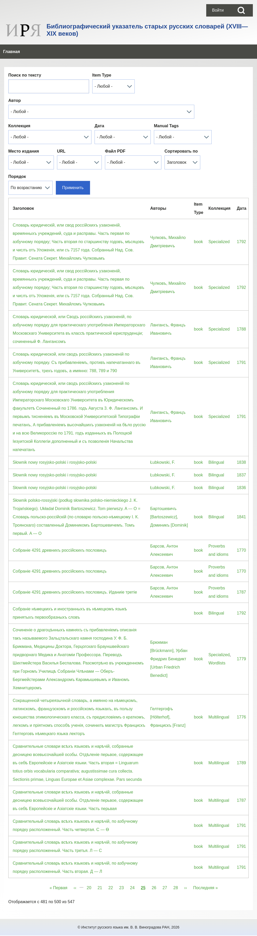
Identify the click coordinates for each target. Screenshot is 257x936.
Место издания (23, 138)
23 (123, 873)
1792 (241, 228)
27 (166, 873)
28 (177, 873)
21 (101, 873)
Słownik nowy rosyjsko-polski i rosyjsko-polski (55, 449)
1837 (241, 461)
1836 (241, 474)
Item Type (101, 61)
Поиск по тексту (24, 61)
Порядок (17, 163)
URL (61, 138)
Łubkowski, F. (162, 449)
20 (91, 873)
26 (155, 873)
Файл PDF (115, 138)
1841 (241, 503)
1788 (241, 315)
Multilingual (218, 703)
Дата (99, 112)
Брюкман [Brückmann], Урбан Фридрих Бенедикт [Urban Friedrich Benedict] (169, 645)
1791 (241, 349)
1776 (241, 703)
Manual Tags (166, 112)
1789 (241, 749)
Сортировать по (181, 138)
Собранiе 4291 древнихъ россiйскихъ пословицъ (59, 537)
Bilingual (216, 449)
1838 (241, 449)
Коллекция (19, 112)
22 (112, 873)
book (198, 228)
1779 (241, 645)
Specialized (219, 228)
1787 (241, 578)
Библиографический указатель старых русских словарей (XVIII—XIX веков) (147, 30)
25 (143, 873)
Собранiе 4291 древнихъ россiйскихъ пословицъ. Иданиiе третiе (75, 578)
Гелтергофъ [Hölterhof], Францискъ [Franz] (167, 703)
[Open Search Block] (241, 10)
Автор (14, 87)
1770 (241, 537)
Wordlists (216, 649)
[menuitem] (218, 10)
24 (134, 873)
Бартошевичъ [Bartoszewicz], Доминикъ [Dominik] (169, 503)
